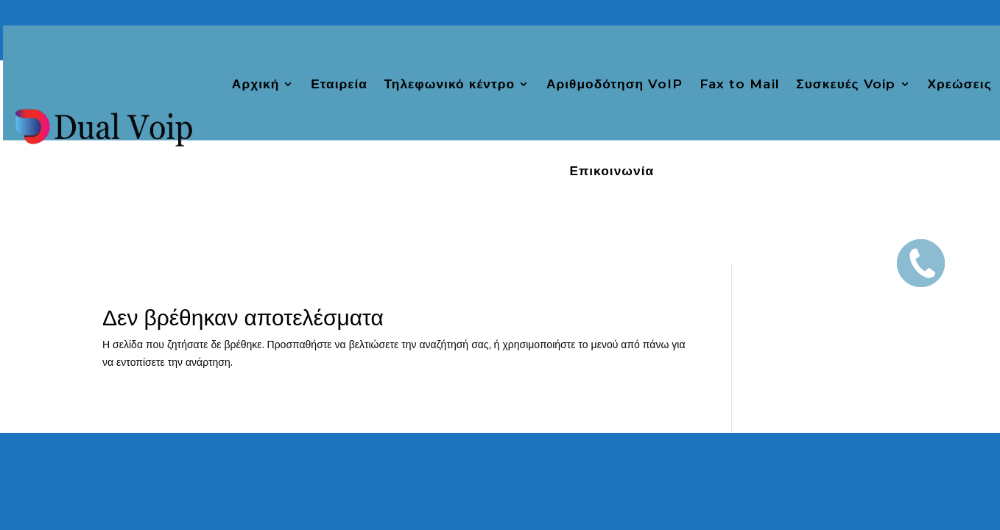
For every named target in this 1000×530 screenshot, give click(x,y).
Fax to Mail (740, 84)
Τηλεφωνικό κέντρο (449, 84)
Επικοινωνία (611, 171)
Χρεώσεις (959, 84)
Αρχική (255, 84)
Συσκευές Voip (845, 84)
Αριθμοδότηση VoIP (614, 84)
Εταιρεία (339, 84)
